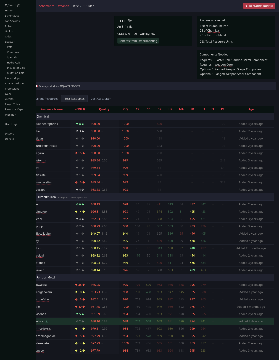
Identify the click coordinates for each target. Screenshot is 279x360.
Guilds (9, 31)
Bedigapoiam (51, 292)
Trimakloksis (50, 329)
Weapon (71, 6)
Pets (8, 47)
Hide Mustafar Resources (259, 5)
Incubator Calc (15, 68)
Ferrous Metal (219, 35)
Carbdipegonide (53, 336)
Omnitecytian (51, 182)
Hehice (46, 321)
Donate (9, 140)
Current (53, 99)
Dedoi (46, 219)
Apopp (46, 226)
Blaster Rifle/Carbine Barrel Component (243, 60)
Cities (8, 37)
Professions (12, 89)
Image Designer (15, 84)
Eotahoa (47, 263)
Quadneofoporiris (54, 124)
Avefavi (47, 255)
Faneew (47, 351)
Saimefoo (48, 212)
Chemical (216, 30)
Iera (44, 168)
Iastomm (48, 160)
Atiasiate (48, 175)
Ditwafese (48, 285)
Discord (9, 135)
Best (82, 99)
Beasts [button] (10, 42)
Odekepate (49, 343)
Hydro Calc (13, 63)
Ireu (45, 204)
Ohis (45, 131)
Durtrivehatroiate (53, 146)
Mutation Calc (14, 73)
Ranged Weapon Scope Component (240, 69)
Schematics (12, 15)
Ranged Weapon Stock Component (240, 74)
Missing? (10, 116)
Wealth (9, 100)
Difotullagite (50, 233)
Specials (11, 58)
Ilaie (45, 307)
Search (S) (12, 5)
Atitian (46, 138)
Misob (46, 248)
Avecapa (47, 190)
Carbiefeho (49, 299)
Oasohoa (48, 314)
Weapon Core (226, 65)
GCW (8, 95)
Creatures (12, 52)
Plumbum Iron (221, 26)
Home (9, 10)
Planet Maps (12, 79)
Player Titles (12, 105)
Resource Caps (14, 110)
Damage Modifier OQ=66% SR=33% (67, 86)
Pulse (8, 26)
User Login (12, 125)
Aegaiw (47, 153)
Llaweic (47, 270)
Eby (44, 241)
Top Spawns (12, 21)
